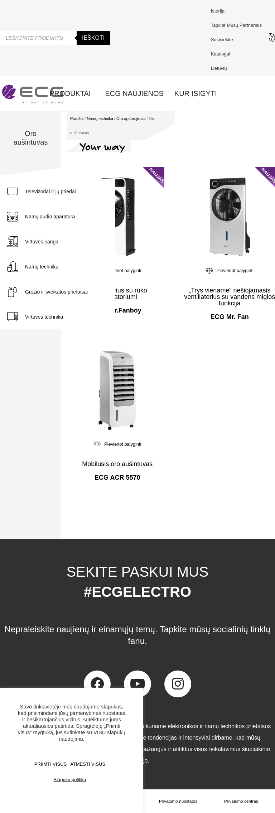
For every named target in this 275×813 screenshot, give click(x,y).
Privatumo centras (241, 801)
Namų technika (41, 267)
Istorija (218, 11)
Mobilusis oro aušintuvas (117, 464)
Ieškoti (93, 38)
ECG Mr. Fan (230, 316)
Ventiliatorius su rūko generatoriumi (117, 293)
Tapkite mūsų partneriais (236, 25)
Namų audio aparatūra (50, 216)
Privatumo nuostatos (178, 801)
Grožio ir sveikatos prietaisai (56, 292)
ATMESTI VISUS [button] (87, 764)
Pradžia (76, 118)
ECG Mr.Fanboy (117, 310)
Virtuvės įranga (41, 242)
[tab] (57, 191)
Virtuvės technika (44, 317)
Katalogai (220, 54)
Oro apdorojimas (130, 118)
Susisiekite (224, 39)
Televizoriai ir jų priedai (50, 191)
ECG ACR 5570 (117, 477)
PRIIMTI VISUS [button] (50, 764)
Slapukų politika (69, 779)
